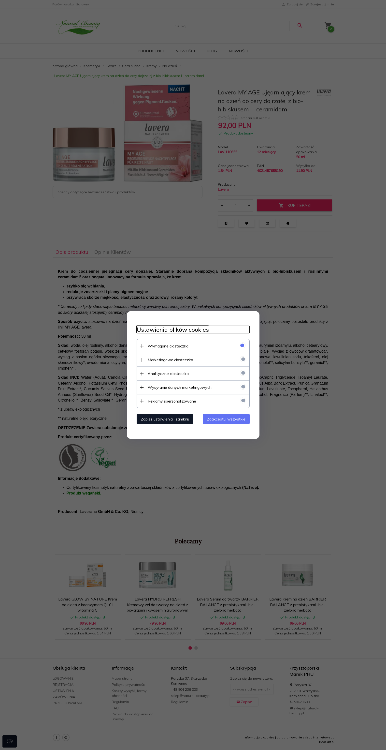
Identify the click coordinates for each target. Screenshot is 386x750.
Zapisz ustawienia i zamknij (165, 419)
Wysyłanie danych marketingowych (180, 387)
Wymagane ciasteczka (168, 346)
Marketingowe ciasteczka (170, 359)
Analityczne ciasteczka (168, 373)
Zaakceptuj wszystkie (226, 419)
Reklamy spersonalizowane (172, 401)
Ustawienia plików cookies (173, 329)
